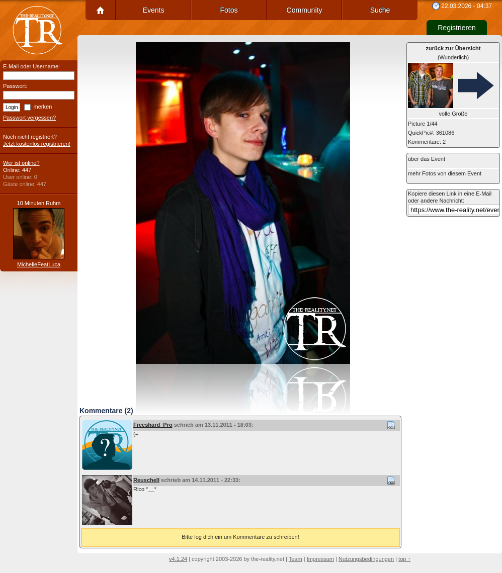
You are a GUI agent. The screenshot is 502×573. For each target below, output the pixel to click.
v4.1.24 (178, 559)
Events (153, 10)
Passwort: (15, 86)
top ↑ (404, 559)
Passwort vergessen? (29, 118)
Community (304, 10)
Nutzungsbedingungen (366, 559)
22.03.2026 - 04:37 (466, 6)
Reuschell (146, 480)
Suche (380, 10)
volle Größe (453, 114)
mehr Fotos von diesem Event (444, 173)
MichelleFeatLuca (38, 264)
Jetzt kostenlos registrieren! (36, 144)
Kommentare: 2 (427, 142)
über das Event (426, 159)
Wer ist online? (21, 163)
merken (43, 107)
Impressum (320, 559)
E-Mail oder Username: (31, 66)
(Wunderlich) (453, 52)
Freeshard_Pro (153, 425)
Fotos (228, 10)
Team (295, 559)
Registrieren (456, 28)
